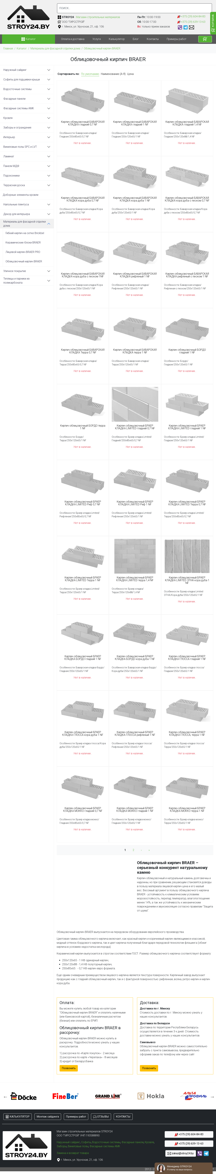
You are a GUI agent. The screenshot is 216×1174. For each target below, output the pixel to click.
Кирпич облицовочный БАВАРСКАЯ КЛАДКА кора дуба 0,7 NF (82, 199)
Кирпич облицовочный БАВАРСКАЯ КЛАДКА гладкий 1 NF (135, 123)
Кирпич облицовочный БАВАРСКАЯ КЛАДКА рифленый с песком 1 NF (187, 275)
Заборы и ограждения (17, 127)
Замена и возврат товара (73, 1153)
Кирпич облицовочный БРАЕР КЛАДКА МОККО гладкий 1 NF (135, 809)
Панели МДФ (11, 166)
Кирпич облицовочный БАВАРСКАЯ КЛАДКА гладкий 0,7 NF (82, 123)
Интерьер (9, 137)
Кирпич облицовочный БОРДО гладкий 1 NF (187, 351)
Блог (136, 39)
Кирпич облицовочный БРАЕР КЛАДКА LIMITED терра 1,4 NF (135, 579)
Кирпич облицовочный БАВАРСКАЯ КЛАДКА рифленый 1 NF (135, 275)
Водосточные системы (17, 89)
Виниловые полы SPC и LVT (20, 146)
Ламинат (8, 156)
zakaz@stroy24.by (181, 1153)
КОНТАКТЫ (123, 1116)
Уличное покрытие (14, 271)
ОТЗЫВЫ (101, 1117)
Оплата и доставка (72, 39)
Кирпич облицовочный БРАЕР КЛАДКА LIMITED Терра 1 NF (83, 579)
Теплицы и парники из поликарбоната (16, 280)
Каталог (22, 48)
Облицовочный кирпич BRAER (102, 48)
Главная (8, 48)
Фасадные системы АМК (18, 108)
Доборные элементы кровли (20, 194)
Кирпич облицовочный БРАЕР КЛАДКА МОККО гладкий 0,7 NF (82, 809)
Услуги (96, 39)
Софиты (86, 1142)
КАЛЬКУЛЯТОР (18, 1117)
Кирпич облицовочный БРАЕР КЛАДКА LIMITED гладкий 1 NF (187, 427)
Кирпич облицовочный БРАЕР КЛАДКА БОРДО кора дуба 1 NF (135, 657)
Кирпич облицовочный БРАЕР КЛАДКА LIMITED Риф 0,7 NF (83, 503)
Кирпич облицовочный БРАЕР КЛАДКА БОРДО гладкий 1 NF (82, 657)
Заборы (62, 1146)
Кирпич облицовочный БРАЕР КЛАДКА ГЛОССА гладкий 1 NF (187, 657)
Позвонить (69, 1068)
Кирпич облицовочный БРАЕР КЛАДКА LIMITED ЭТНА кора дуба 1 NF (187, 580)
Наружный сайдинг (15, 69)
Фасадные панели (14, 98)
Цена (130, 74)
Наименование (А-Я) (113, 74)
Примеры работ (176, 39)
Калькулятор (117, 39)
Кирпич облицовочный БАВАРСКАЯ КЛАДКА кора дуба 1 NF (135, 199)
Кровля (7, 118)
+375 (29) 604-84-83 (191, 16)
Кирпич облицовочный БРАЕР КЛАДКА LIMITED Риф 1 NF (135, 503)
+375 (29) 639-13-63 (191, 22)
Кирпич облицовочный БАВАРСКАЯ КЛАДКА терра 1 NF (135, 351)
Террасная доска (14, 185)
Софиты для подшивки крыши (21, 79)
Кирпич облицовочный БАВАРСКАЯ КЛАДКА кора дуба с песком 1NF (82, 275)
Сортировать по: (68, 74)
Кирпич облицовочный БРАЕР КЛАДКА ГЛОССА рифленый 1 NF (135, 733)
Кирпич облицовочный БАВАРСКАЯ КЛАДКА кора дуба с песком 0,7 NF (187, 199)
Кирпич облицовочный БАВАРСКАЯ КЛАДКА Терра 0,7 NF (82, 351)
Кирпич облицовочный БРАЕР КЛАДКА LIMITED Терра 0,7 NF (187, 503)
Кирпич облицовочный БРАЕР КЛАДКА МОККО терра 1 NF (187, 809)
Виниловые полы (78, 1146)
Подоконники (11, 175)
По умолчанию (90, 74)
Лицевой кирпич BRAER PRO (23, 252)
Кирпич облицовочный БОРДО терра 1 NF (82, 427)
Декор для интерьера (16, 214)
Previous (4, 1096)
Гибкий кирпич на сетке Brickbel (25, 233)
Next (211, 1096)
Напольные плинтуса (16, 204)
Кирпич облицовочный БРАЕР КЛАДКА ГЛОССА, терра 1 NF (187, 733)
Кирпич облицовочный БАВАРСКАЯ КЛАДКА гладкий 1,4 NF (187, 123)
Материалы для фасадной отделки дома (55, 48)
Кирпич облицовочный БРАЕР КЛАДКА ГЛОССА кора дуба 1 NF (82, 733)
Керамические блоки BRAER (23, 242)
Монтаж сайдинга (48, 1116)
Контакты (153, 39)
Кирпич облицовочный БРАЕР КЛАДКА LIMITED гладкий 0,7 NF (135, 427)
